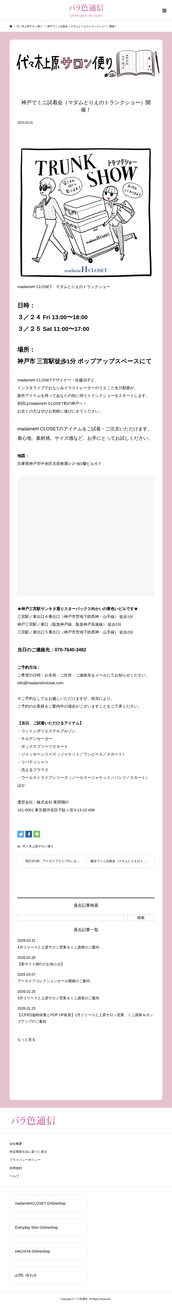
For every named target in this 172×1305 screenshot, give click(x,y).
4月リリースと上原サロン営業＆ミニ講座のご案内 (58, 947)
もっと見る (26, 1039)
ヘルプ (14, 1176)
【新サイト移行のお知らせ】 (40, 964)
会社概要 (16, 1144)
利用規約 (16, 1168)
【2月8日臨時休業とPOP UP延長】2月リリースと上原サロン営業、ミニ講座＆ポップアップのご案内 (85, 1018)
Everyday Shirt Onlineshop (36, 1227)
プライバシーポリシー (25, 1160)
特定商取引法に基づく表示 (28, 1152)
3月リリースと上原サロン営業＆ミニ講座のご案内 (58, 998)
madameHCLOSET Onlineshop (40, 1203)
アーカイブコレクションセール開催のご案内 (53, 981)
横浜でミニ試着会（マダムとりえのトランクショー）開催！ (122, 861)
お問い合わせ (26, 1275)
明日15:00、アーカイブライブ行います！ (54, 861)
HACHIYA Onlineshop (32, 1251)
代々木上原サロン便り (38, 846)
